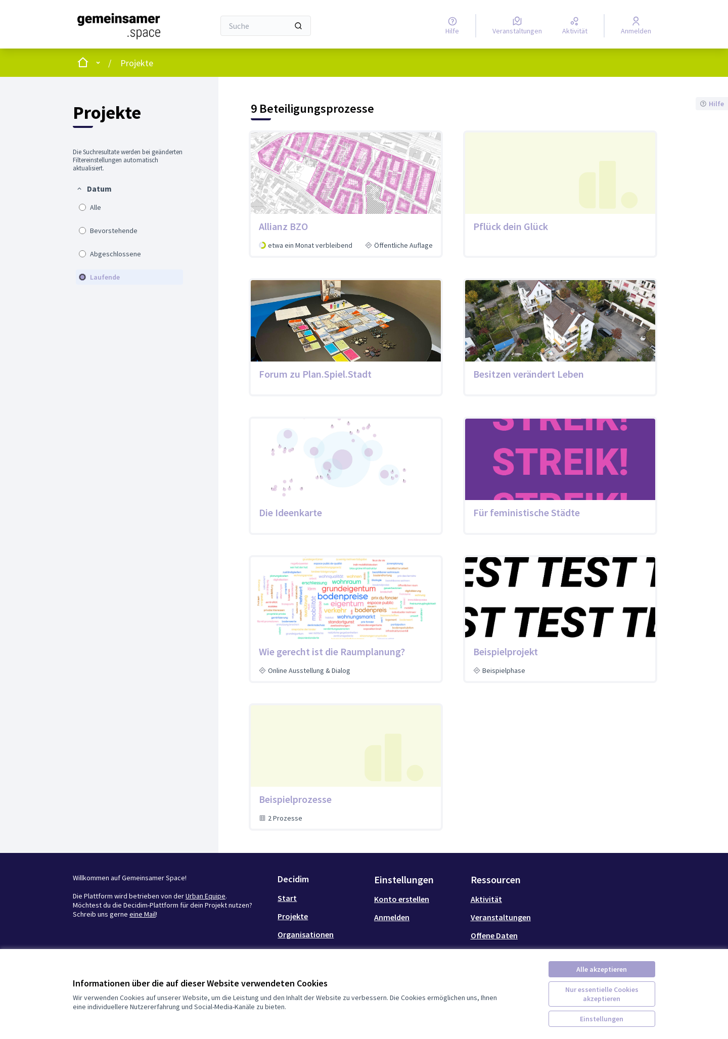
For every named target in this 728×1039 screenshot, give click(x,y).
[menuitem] (129, 234)
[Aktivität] (575, 25)
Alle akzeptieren (601, 969)
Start (287, 898)
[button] (94, 188)
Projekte (136, 63)
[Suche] (265, 25)
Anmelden (392, 917)
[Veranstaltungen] (517, 25)
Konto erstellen (401, 899)
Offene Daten (494, 935)
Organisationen (306, 934)
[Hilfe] (452, 25)
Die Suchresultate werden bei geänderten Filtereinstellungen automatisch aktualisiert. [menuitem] (128, 160)
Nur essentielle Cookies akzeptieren (602, 994)
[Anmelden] (636, 25)
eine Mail (142, 914)
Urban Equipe (205, 895)
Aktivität (486, 899)
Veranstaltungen (501, 917)
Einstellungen (601, 1018)
